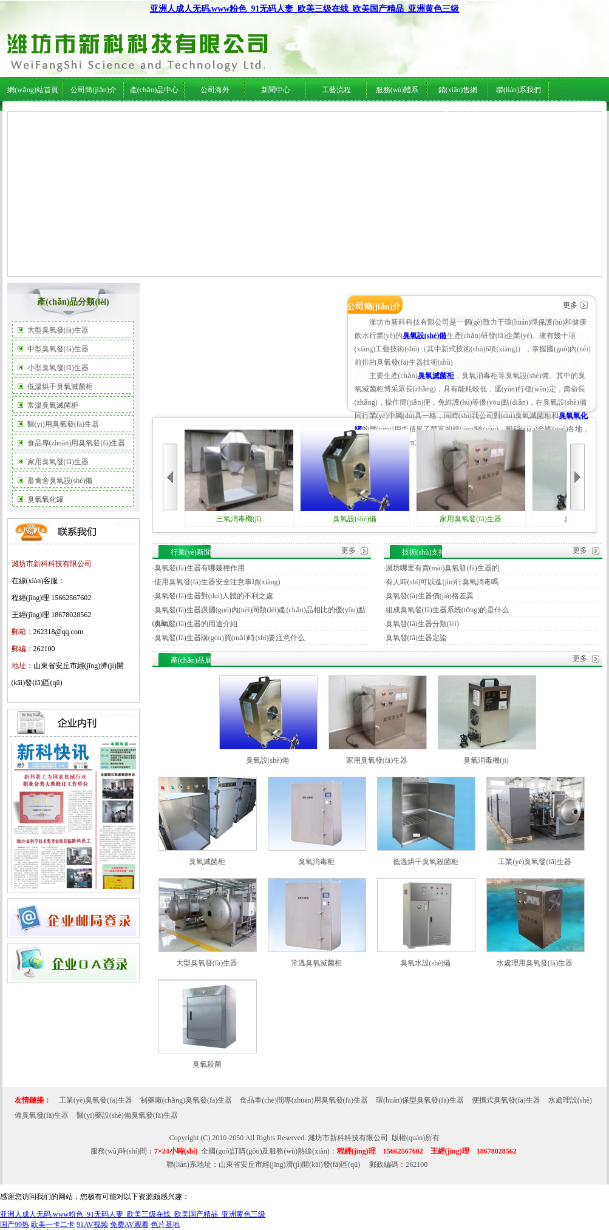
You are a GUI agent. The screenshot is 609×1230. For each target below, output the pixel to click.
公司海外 (128, 116)
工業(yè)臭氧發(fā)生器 (534, 861)
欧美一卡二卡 (53, 1224)
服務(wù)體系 (397, 90)
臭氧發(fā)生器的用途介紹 (195, 624)
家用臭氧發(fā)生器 (58, 462)
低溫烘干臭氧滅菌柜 (60, 386)
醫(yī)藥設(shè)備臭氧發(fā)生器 (127, 1115)
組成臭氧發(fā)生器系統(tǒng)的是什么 (447, 610)
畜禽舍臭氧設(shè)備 (60, 480)
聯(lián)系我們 (518, 90)
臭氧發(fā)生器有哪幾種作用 (199, 568)
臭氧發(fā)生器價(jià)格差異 (430, 596)
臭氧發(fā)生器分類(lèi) (422, 624)
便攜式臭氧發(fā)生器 (506, 1100)
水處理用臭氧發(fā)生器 (535, 963)
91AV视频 (92, 1224)
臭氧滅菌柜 (436, 375)
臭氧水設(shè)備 (425, 963)
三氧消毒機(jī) (239, 476)
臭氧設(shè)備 (425, 335)
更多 (570, 305)
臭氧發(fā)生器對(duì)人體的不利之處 (214, 596)
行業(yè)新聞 (267, 116)
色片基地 (165, 1224)
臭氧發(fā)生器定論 (416, 638)
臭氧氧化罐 (45, 499)
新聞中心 (275, 90)
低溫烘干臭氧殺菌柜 (425, 861)
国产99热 (14, 1224)
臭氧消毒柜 (316, 861)
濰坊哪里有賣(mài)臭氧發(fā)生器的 (442, 568)
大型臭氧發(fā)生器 (58, 330)
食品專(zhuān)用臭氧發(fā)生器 (76, 443)
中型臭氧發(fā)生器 (58, 349)
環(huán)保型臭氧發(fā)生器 (420, 1100)
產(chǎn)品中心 (154, 90)
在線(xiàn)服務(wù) (490, 116)
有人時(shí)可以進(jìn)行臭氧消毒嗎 (442, 582)
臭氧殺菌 (207, 1064)
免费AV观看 (129, 1224)
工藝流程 (336, 90)
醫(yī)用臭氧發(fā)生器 (63, 424)
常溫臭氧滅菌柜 (52, 405)
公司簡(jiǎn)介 (93, 90)
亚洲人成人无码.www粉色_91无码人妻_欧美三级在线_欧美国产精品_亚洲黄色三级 (305, 8)
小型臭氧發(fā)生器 (58, 367)
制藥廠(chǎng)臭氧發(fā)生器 (186, 1100)
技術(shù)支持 (312, 116)
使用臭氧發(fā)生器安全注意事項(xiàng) (217, 582)
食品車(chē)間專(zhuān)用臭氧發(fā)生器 (304, 1100)
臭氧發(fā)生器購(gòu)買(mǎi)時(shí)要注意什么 (229, 638)
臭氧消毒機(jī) (486, 760)
